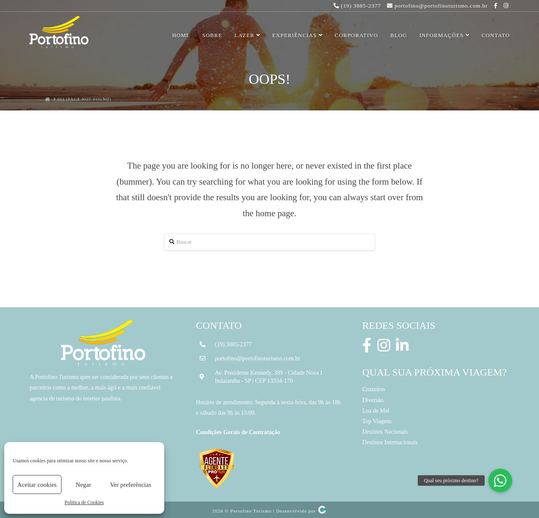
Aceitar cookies (37, 484)
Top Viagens (377, 421)
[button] (500, 480)
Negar (83, 484)
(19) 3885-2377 (233, 344)
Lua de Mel (376, 411)
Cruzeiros (373, 389)
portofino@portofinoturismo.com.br (257, 358)
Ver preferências (130, 484)
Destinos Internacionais (390, 442)
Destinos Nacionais (385, 432)
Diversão (373, 400)
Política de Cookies (84, 502)
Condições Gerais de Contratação (238, 432)
